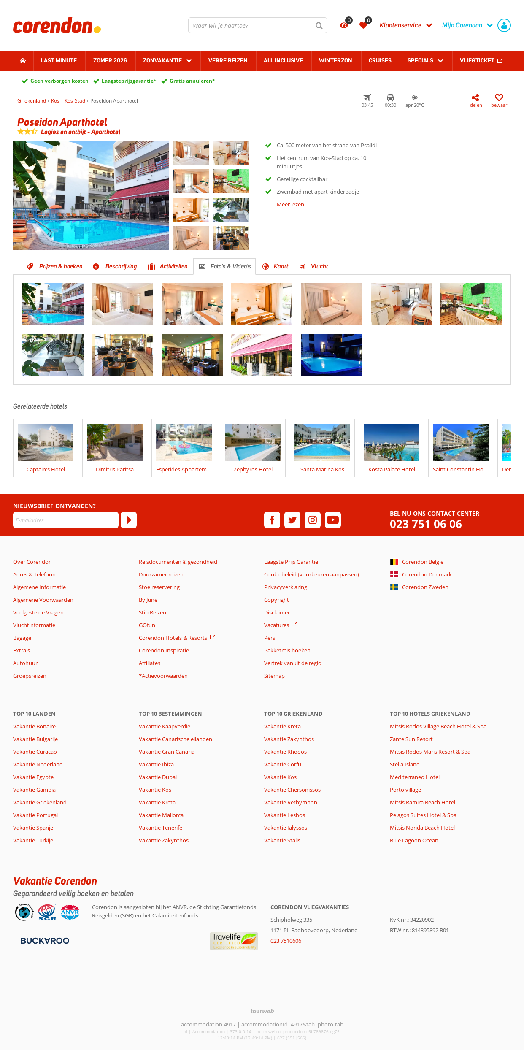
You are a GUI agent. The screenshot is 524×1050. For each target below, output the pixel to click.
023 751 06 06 (426, 523)
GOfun (147, 625)
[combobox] (257, 25)
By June (148, 599)
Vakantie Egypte (33, 777)
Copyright (276, 599)
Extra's (21, 650)
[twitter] (292, 519)
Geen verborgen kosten (59, 80)
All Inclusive (283, 60)
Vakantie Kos (155, 789)
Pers (269, 637)
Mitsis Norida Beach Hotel (422, 827)
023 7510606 (285, 940)
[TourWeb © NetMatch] (262, 1011)
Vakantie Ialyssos (285, 827)
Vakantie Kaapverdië (164, 726)
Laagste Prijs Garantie (291, 562)
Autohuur (25, 663)
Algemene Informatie (39, 587)
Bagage (22, 637)
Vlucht (319, 266)
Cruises (380, 60)
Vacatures (276, 625)
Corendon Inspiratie (164, 650)
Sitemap (274, 675)
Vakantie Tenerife (160, 827)
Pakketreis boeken (287, 650)
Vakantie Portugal (35, 815)
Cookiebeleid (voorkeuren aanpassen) (311, 574)
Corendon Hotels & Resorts (173, 637)
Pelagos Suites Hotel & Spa (423, 815)
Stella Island (405, 764)
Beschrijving (121, 266)
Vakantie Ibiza (156, 764)
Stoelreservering (159, 587)
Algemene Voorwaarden (43, 599)
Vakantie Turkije (33, 840)
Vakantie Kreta (157, 802)
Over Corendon (32, 562)
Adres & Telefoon (34, 574)
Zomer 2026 (110, 60)
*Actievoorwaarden (163, 675)
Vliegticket (477, 60)
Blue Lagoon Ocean (414, 840)
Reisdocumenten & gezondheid (178, 562)
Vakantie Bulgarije (35, 739)
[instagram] (313, 519)
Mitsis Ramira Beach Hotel (422, 802)
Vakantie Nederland (38, 764)
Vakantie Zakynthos (164, 840)
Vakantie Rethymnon (290, 802)
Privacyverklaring (285, 587)
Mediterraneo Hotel (415, 777)
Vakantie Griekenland (40, 802)
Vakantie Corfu (282, 764)
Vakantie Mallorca (161, 815)
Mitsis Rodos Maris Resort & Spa (430, 751)
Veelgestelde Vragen (38, 612)
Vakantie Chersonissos (292, 789)
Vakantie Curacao (35, 751)
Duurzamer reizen (161, 574)
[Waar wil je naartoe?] (257, 25)
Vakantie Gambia (34, 789)
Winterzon (335, 60)
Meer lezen (290, 204)
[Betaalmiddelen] (44, 940)
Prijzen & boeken (61, 266)
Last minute (59, 60)
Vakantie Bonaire (34, 726)
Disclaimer (277, 612)
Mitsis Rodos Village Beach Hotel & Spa (438, 726)
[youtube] (333, 519)
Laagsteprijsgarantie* (129, 80)
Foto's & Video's (231, 266)
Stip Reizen (152, 612)
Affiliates (149, 663)
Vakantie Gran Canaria (166, 751)
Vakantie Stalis (282, 840)
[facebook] (272, 519)
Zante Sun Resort (411, 739)
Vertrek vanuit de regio (292, 663)
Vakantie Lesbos (284, 815)
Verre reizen (228, 60)
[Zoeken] (319, 25)
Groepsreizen (29, 675)
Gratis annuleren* (192, 80)
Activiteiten (174, 266)
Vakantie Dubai (158, 777)
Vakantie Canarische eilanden (175, 739)
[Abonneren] (129, 520)
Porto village (405, 789)
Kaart (281, 266)
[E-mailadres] (66, 520)
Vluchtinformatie (34, 625)
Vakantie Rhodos (285, 751)
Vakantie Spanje (33, 827)
